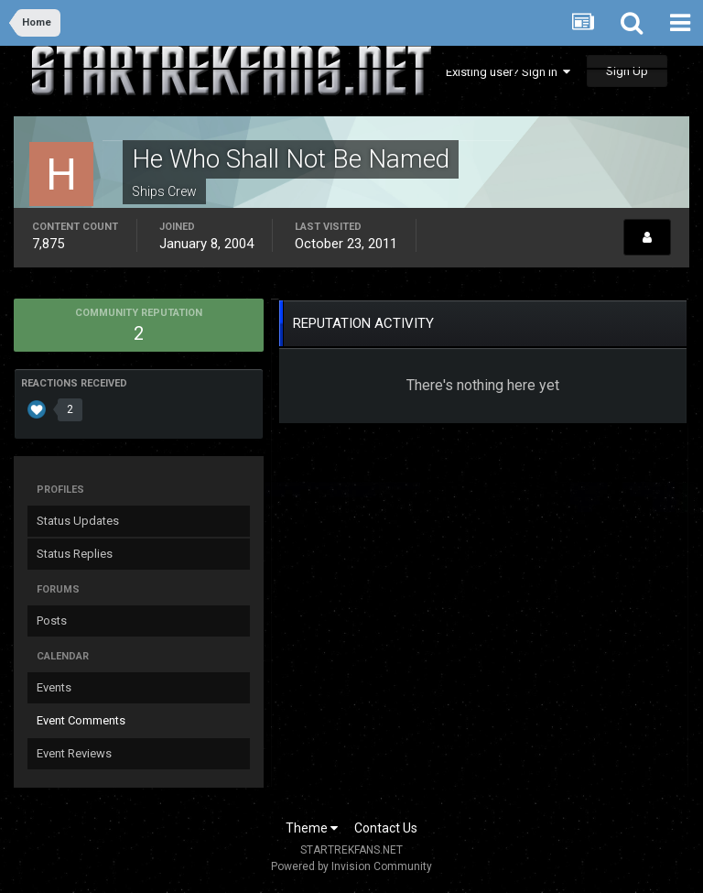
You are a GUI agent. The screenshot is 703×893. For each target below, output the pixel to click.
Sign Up (627, 71)
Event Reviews (74, 753)
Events (54, 687)
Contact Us (385, 828)
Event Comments (81, 720)
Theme (312, 828)
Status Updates (78, 521)
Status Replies (75, 554)
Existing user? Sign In (508, 72)
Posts (52, 620)
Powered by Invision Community (351, 866)
